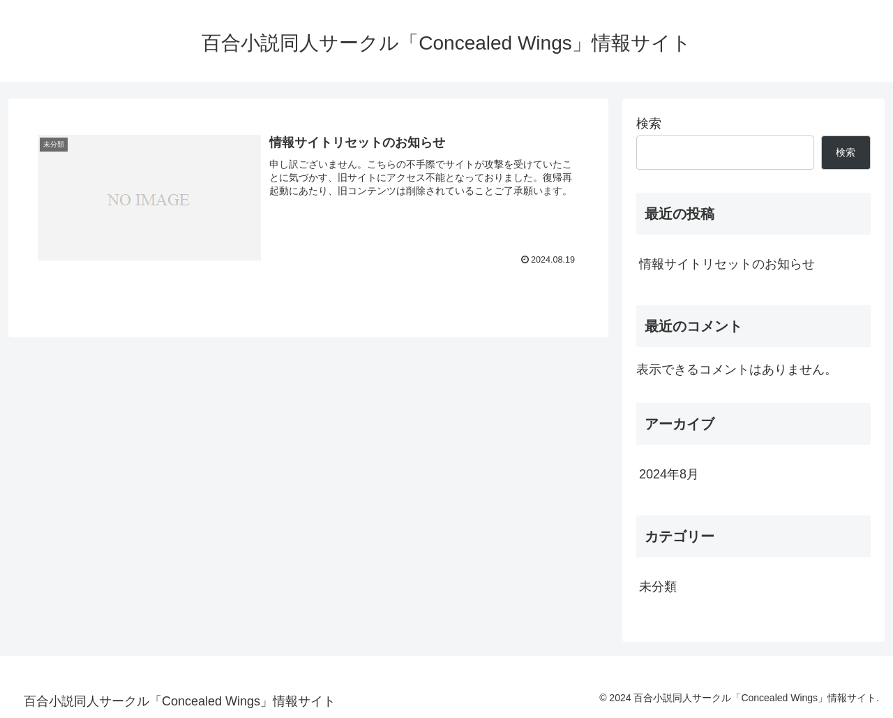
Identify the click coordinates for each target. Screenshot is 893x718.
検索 (648, 124)
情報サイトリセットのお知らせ (727, 264)
